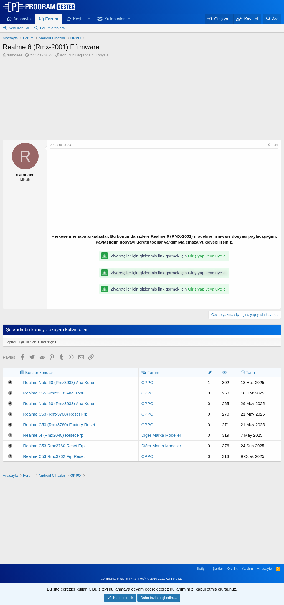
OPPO (147, 382)
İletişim (202, 568)
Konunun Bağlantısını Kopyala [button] (84, 55)
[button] (89, 19)
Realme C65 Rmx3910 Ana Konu (53, 393)
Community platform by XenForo (142, 578)
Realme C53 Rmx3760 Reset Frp (54, 445)
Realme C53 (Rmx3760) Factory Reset (59, 424)
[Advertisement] (142, 99)
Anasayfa (22, 18)
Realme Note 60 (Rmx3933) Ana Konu (58, 382)
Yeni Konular (19, 28)
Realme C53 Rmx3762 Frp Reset (54, 456)
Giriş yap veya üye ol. (208, 256)
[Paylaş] (269, 145)
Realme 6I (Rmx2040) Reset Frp (53, 435)
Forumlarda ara (52, 28)
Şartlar (217, 568)
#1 (276, 145)
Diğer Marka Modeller (161, 435)
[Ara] (272, 19)
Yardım (247, 568)
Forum (52, 18)
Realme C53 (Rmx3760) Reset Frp (55, 414)
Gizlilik (232, 568)
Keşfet (79, 18)
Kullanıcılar (114, 18)
